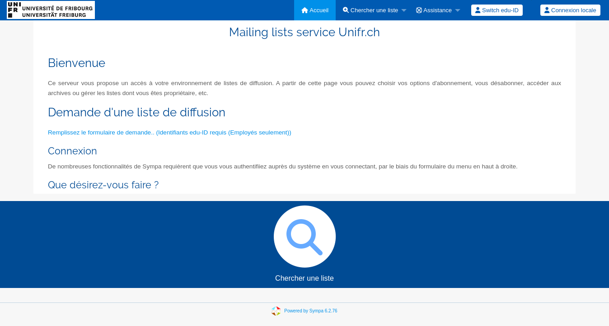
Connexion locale (570, 10)
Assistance (434, 10)
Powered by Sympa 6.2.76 (310, 310)
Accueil (314, 10)
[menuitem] (315, 10)
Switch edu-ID (497, 10)
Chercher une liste (370, 10)
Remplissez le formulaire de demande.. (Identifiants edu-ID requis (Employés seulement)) (169, 132)
